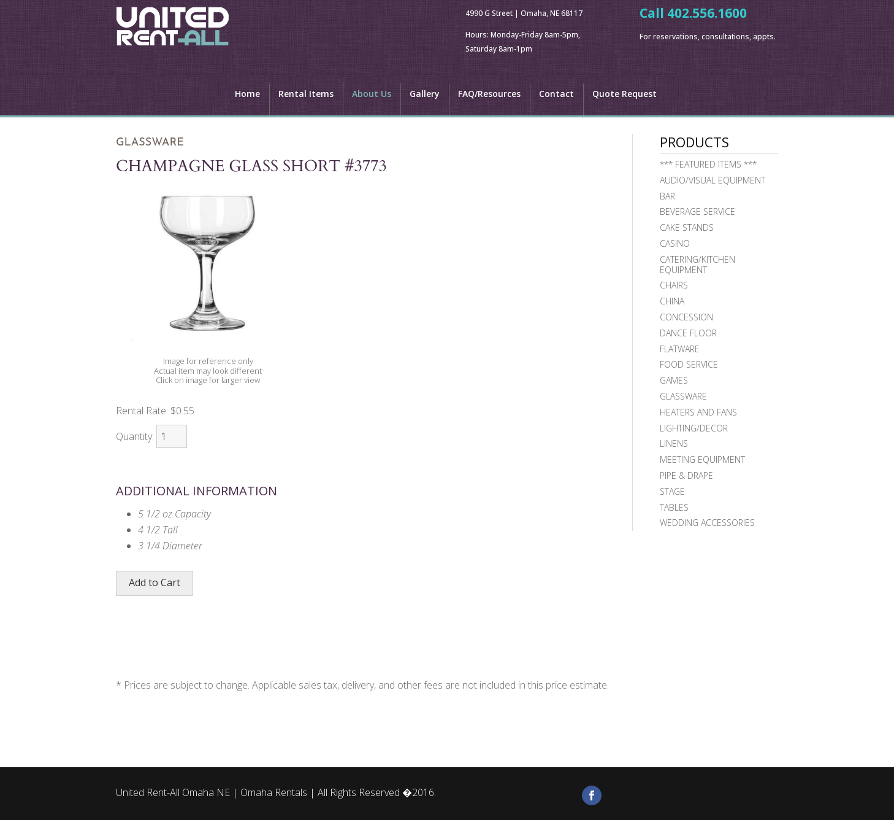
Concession (686, 317)
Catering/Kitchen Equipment (697, 264)
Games (674, 380)
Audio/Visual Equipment (712, 180)
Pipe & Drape (686, 475)
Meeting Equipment (702, 459)
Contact (556, 94)
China (672, 301)
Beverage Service (697, 211)
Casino (675, 243)
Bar (667, 196)
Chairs (674, 285)
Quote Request (624, 94)
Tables (674, 507)
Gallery (425, 94)
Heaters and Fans (698, 412)
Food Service (689, 364)
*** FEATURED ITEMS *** (708, 164)
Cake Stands (687, 227)
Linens (674, 443)
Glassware (683, 396)
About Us (371, 94)
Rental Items (306, 94)
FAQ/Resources (489, 94)
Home (247, 94)
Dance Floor (688, 333)
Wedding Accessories (707, 522)
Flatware (680, 349)
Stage (672, 491)
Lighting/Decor (694, 428)
